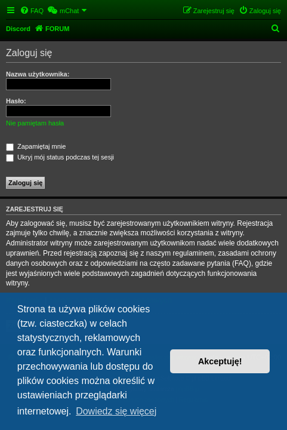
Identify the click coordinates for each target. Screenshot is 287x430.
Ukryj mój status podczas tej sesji (60, 157)
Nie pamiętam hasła (35, 123)
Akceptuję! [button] (220, 361)
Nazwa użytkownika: (37, 74)
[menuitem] (32, 11)
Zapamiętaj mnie (36, 146)
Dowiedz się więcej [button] (116, 411)
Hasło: (16, 101)
